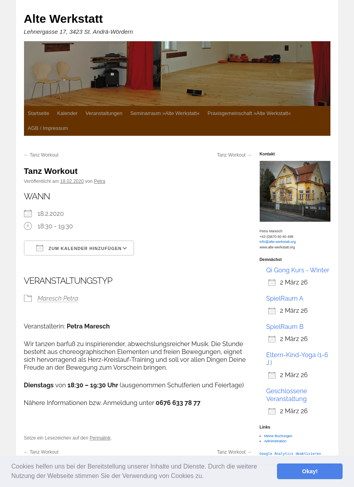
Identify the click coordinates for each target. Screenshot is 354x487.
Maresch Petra (58, 298)
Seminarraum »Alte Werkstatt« (165, 113)
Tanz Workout (41, 155)
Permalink (100, 438)
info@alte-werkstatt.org (278, 242)
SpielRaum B (285, 326)
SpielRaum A (284, 298)
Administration (275, 441)
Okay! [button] (310, 471)
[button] (206, 477)
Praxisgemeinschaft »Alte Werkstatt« (249, 113)
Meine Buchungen (278, 436)
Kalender (67, 113)
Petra (99, 181)
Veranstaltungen (103, 113)
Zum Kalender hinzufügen (79, 248)
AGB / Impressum (48, 128)
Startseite (39, 113)
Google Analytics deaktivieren (290, 454)
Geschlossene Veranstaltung (286, 395)
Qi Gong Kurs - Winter (298, 270)
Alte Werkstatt (63, 18)
